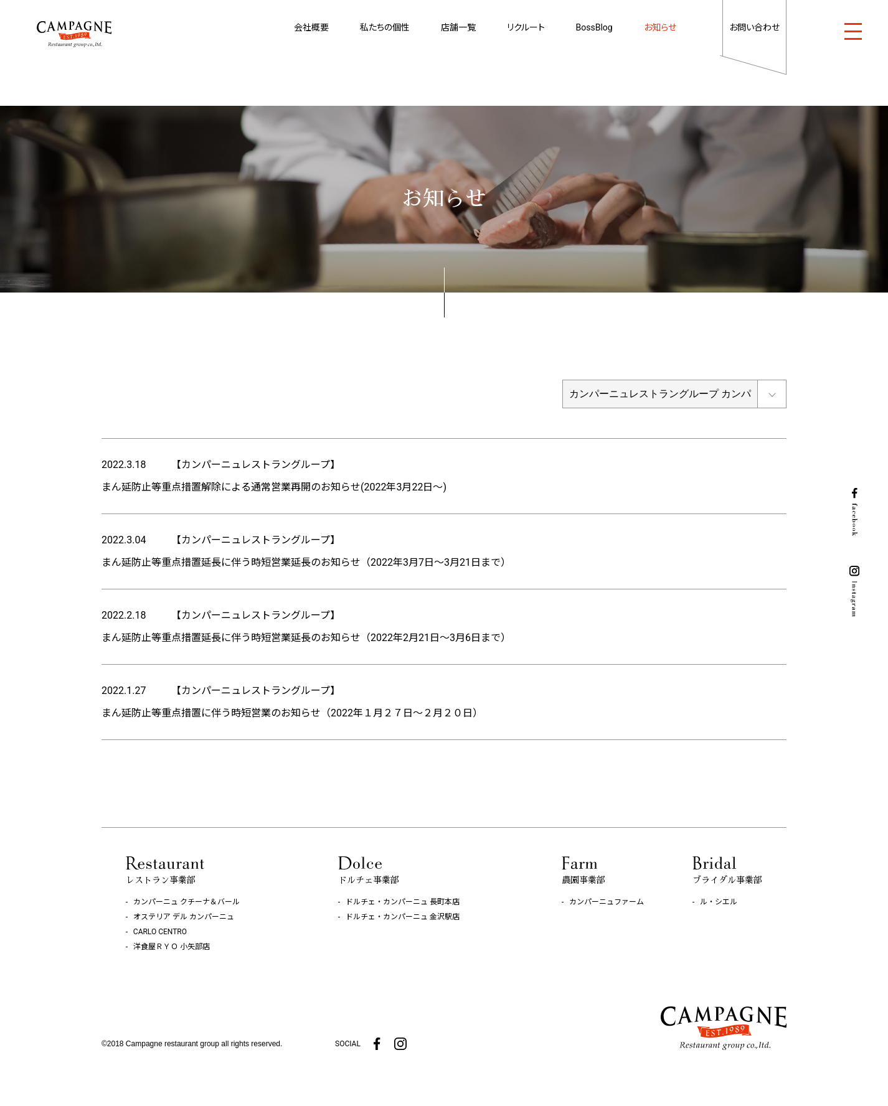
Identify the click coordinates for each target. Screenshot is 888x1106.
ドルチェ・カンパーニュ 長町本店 (403, 902)
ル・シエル (718, 902)
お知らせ (660, 27)
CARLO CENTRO (160, 931)
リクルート (526, 27)
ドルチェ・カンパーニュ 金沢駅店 (403, 917)
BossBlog (594, 27)
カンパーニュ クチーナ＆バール (186, 902)
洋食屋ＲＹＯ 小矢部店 (171, 946)
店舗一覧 (458, 27)
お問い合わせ (754, 27)
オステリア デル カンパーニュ (183, 917)
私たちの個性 (385, 27)
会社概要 (311, 27)
